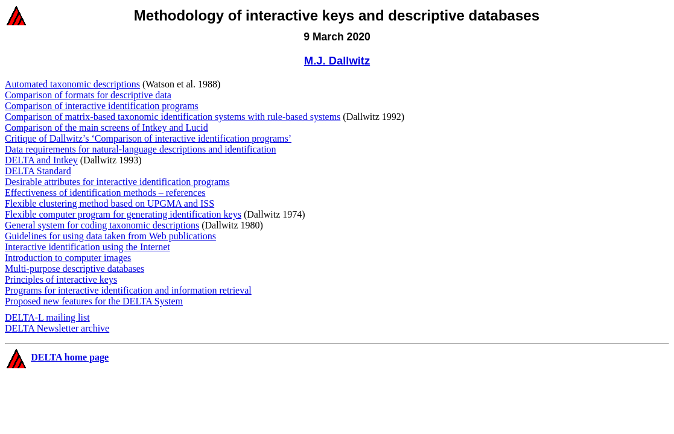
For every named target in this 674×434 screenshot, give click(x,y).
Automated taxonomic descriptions (72, 84)
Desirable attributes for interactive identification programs (117, 182)
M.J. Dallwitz (337, 60)
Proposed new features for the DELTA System (94, 301)
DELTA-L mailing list (47, 317)
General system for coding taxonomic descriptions (102, 225)
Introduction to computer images (68, 258)
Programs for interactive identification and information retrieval (128, 290)
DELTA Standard (38, 171)
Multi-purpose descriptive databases (74, 268)
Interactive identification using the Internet (87, 247)
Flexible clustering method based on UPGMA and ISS (109, 203)
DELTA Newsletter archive (57, 328)
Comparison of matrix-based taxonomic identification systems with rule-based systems (172, 117)
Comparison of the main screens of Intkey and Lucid (106, 127)
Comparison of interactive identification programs (102, 106)
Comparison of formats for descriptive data (88, 95)
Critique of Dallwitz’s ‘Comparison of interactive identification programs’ (148, 138)
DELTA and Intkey (41, 160)
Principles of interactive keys (61, 279)
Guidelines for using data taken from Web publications (110, 236)
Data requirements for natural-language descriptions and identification (140, 149)
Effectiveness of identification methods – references (105, 192)
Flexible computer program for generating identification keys (123, 214)
